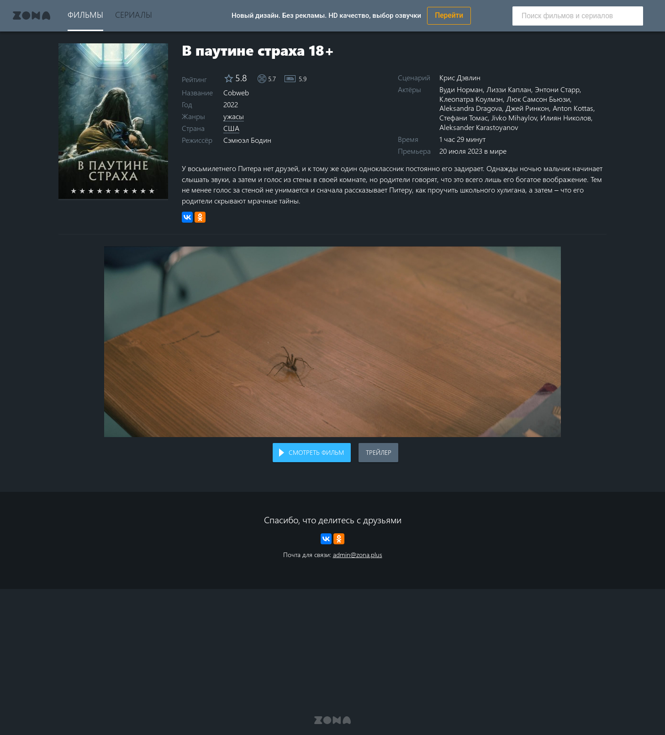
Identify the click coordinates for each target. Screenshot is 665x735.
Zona (31, 15)
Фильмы (85, 14)
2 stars (87, 191)
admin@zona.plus (357, 554)
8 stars (139, 191)
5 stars (113, 191)
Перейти (449, 15)
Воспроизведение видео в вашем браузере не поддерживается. (332, 341)
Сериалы (133, 14)
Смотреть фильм (316, 452)
